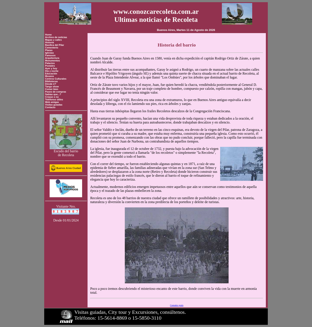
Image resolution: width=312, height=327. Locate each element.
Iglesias (49, 52)
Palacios (50, 63)
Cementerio (51, 47)
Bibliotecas (51, 81)
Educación (51, 73)
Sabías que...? (53, 94)
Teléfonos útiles (54, 99)
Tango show (52, 86)
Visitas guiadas (53, 104)
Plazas (48, 50)
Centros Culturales (55, 78)
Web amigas (52, 102)
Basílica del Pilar (54, 45)
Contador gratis (176, 305)
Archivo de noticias (56, 37)
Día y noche (51, 71)
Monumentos (52, 60)
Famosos (50, 55)
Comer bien (51, 89)
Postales (50, 65)
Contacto (50, 107)
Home (48, 34)
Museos (49, 76)
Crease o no (52, 97)
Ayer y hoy (51, 68)
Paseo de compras (55, 91)
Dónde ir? (50, 84)
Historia (49, 42)
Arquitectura (52, 58)
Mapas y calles (53, 39)
